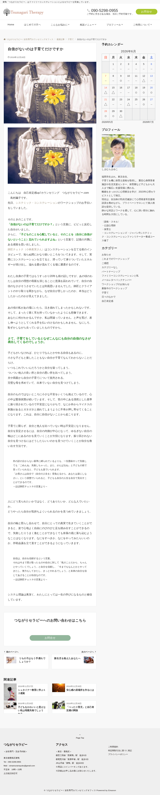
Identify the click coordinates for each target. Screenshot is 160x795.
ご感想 (105, 263)
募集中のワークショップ (114, 288)
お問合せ (146, 11)
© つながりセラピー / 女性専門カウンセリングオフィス (70, 790)
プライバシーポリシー (118, 754)
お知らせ (106, 254)
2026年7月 (148, 122)
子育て (105, 292)
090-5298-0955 (104, 10)
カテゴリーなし (110, 267)
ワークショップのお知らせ (115, 284)
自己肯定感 (107, 301)
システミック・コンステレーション (37, 202)
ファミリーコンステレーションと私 (120, 275)
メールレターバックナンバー (117, 280)
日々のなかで (109, 296)
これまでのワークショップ (115, 259)
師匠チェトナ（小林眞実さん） (26, 249)
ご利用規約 (113, 747)
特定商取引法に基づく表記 (120, 750)
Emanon (112, 790)
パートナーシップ (111, 271)
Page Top (80, 736)
